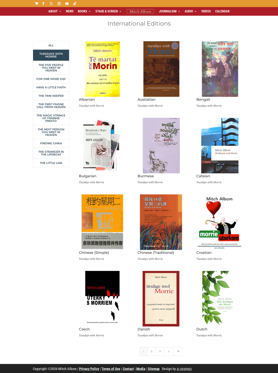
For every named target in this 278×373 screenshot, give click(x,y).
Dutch (201, 329)
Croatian (204, 252)
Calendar (222, 11)
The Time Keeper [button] (51, 96)
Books (82, 11)
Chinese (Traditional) (156, 252)
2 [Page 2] (151, 351)
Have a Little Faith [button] (51, 87)
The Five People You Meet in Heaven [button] (51, 67)
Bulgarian (87, 176)
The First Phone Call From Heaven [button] (51, 105)
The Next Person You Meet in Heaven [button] (51, 132)
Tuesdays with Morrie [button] (51, 55)
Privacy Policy (89, 369)
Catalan (203, 176)
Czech (84, 329)
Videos (206, 11)
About (53, 11)
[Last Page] (178, 351)
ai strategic (184, 369)
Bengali (203, 99)
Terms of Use (111, 369)
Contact (128, 369)
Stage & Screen (106, 11)
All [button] (51, 45)
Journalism (167, 11)
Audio (189, 11)
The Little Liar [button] (51, 163)
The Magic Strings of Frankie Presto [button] (51, 118)
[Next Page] (169, 351)
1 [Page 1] (143, 351)
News (70, 11)
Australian (146, 99)
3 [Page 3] (160, 351)
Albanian (87, 99)
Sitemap (154, 369)
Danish (144, 329)
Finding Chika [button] (51, 143)
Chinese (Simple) (94, 252)
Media (140, 369)
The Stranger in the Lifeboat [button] (51, 153)
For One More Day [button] (51, 79)
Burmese (146, 176)
